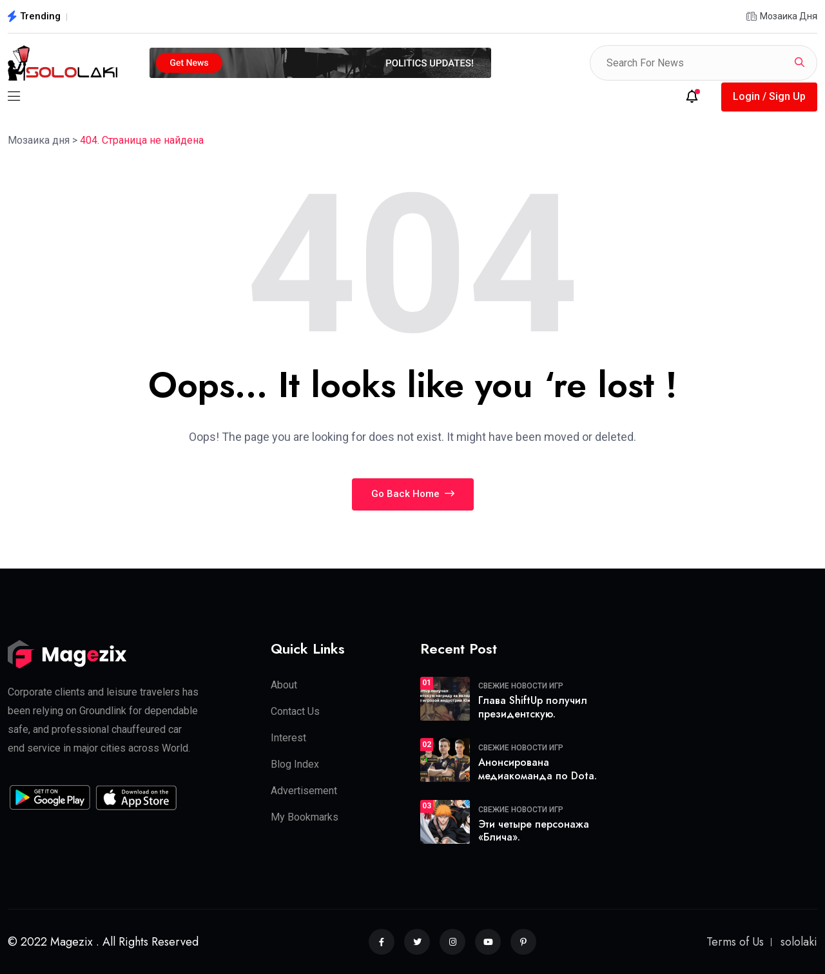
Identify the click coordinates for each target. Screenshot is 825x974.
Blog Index (295, 764)
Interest (288, 738)
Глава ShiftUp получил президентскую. (532, 707)
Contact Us (295, 711)
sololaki (799, 941)
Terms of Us (735, 941)
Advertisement (304, 790)
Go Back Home (412, 494)
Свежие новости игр (520, 686)
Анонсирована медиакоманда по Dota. (537, 769)
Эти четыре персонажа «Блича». (533, 831)
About (284, 685)
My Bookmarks (304, 817)
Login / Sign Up (769, 96)
